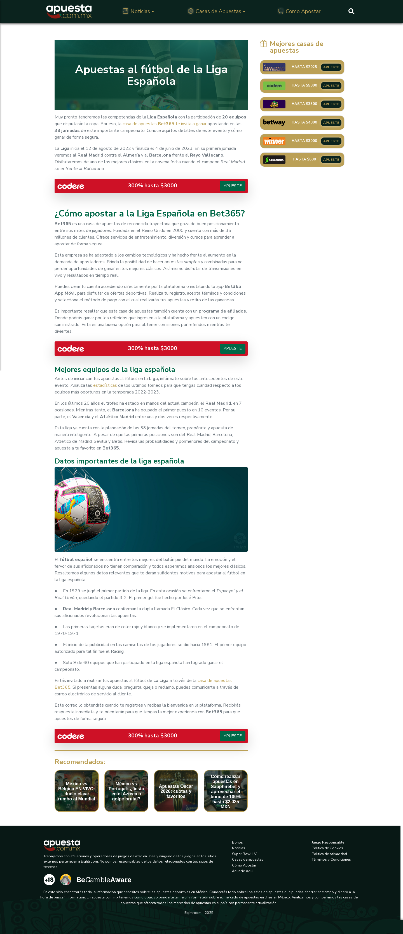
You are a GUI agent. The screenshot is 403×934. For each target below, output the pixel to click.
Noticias (136, 12)
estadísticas (105, 385)
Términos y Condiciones (331, 859)
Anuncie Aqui (242, 871)
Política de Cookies (327, 848)
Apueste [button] (233, 185)
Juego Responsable (328, 842)
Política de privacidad (329, 853)
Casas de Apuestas (214, 12)
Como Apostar (299, 12)
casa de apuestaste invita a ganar (165, 124)
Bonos (237, 842)
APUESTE (331, 67)
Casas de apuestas (247, 859)
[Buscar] (351, 11)
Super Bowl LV (244, 853)
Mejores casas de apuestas (292, 47)
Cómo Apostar (244, 865)
